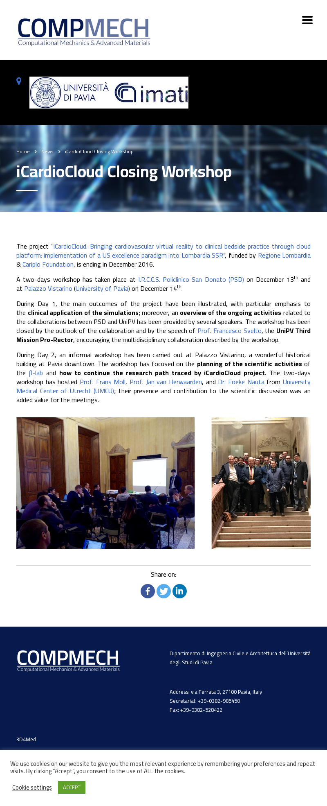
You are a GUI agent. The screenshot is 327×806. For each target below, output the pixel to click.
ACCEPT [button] (72, 787)
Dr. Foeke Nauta (241, 382)
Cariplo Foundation (48, 264)
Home (23, 151)
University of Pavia (102, 288)
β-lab (36, 373)
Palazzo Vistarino (48, 288)
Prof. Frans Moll (102, 382)
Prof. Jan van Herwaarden (166, 382)
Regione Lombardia (284, 255)
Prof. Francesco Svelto (229, 330)
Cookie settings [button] (32, 787)
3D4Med (26, 739)
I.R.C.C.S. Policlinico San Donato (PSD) (191, 279)
